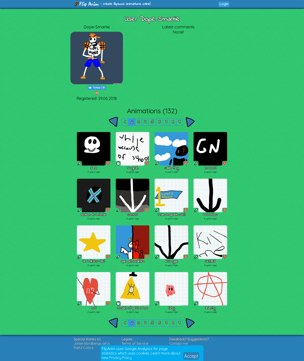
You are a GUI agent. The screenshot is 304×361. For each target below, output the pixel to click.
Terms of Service (135, 343)
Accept (191, 356)
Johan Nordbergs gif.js (92, 343)
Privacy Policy (120, 357)
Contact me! (178, 343)
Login (224, 4)
